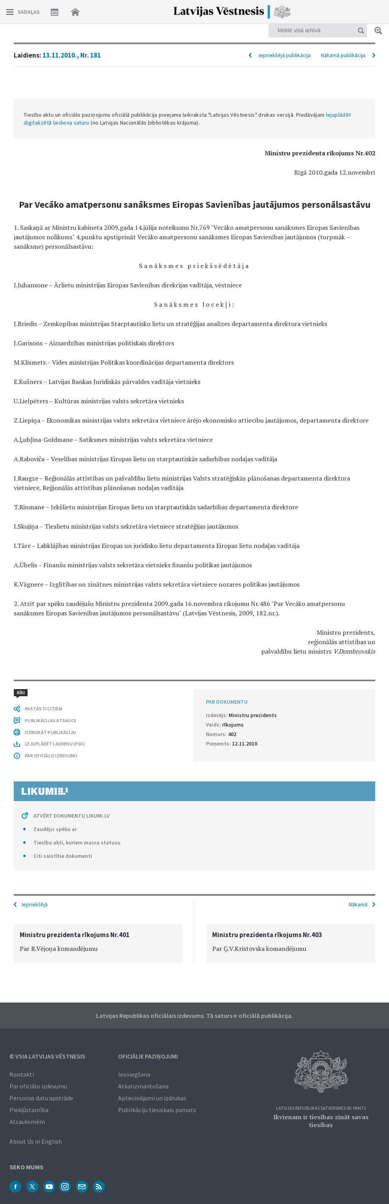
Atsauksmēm (27, 1122)
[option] (98, 943)
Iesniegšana (134, 1074)
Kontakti (21, 1074)
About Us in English (35, 1141)
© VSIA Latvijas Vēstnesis (47, 1056)
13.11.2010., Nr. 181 (72, 55)
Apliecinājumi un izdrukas (152, 1098)
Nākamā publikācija (343, 55)
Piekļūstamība (28, 1110)
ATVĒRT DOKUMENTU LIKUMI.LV (71, 815)
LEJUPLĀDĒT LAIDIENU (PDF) (55, 744)
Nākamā (358, 904)
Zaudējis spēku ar (55, 829)
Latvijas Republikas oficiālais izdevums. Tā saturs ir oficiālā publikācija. (194, 1015)
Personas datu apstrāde (41, 1098)
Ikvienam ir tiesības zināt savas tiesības (321, 1121)
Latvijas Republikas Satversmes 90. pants (321, 1108)
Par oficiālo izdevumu (38, 1086)
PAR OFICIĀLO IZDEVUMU (51, 756)
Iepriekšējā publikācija (285, 55)
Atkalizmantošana (143, 1086)
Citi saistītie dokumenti (62, 855)
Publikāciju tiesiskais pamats (157, 1110)
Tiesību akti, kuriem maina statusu (76, 842)
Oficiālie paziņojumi (148, 1056)
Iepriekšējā (35, 904)
